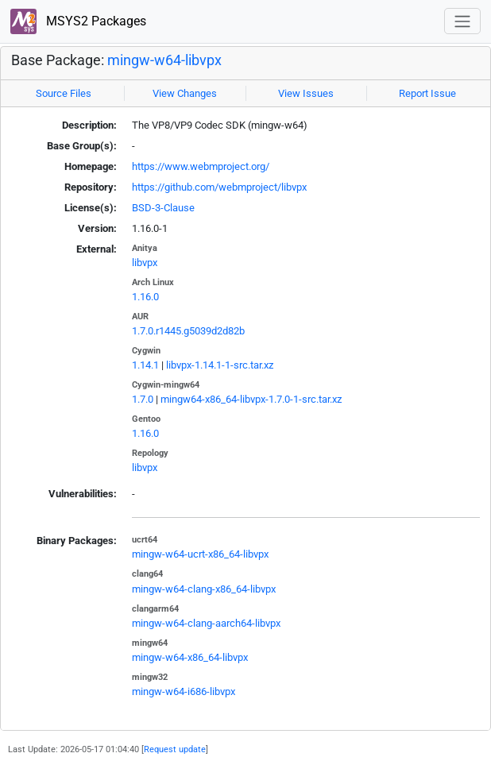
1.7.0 (142, 399)
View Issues (306, 93)
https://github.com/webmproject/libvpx (219, 187)
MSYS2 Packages (78, 22)
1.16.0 (145, 297)
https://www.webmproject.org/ (200, 166)
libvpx (144, 262)
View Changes (185, 93)
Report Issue (427, 93)
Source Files (63, 93)
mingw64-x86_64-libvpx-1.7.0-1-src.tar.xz (251, 399)
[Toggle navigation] (462, 21)
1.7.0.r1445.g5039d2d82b (188, 331)
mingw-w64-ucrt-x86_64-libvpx (200, 554)
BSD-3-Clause (163, 208)
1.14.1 (145, 365)
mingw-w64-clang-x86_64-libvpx (204, 589)
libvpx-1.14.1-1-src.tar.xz (219, 365)
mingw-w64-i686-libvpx (183, 691)
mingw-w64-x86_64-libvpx (190, 657)
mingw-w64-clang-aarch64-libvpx (206, 623)
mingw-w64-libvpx (164, 60)
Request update (175, 749)
